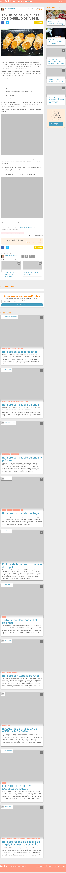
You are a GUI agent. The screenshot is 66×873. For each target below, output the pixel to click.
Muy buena (37, 240)
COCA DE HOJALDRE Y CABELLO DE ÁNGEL (16, 787)
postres (20, 348)
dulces (9, 672)
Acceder (60, 1)
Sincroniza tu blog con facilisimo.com (55, 123)
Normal (34, 242)
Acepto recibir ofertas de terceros (38, 301)
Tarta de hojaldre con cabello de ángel (20, 621)
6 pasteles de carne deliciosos (31, 273)
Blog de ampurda (8, 806)
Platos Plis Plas (8, 369)
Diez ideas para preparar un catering (55, 23)
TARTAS (4, 616)
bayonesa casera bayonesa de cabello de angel (17, 838)
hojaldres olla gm (14, 454)
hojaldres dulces (15, 282)
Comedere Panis (8, 477)
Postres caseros (8, 530)
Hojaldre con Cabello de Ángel (21, 675)
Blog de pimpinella (9, 584)
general (4, 672)
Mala (39, 242)
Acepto (26, 301)
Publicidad (63, 866)
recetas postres (8, 282)
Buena (28, 242)
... (38, 838)
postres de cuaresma (21, 401)
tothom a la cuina (8, 750)
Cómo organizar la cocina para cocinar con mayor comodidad (56, 61)
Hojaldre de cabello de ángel (20, 351)
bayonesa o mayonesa (32, 838)
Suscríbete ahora (22, 304)
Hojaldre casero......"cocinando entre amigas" (55, 41)
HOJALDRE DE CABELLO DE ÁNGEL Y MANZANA (19, 730)
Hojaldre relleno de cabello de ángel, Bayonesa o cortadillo (21, 843)
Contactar (57, 866)
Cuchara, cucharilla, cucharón (11, 316)
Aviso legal (50, 866)
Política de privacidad (41, 866)
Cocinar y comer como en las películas (55, 80)
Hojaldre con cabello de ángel (21, 404)
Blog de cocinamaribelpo (10, 422)
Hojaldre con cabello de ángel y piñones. (22, 459)
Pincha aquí (19, 233)
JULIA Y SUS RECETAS (10, 8)
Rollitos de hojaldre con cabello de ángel (22, 566)
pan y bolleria (14, 348)
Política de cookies (61, 868)
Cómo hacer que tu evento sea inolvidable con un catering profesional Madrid (56, 100)
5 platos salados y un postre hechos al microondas (11, 274)
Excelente (30, 240)
